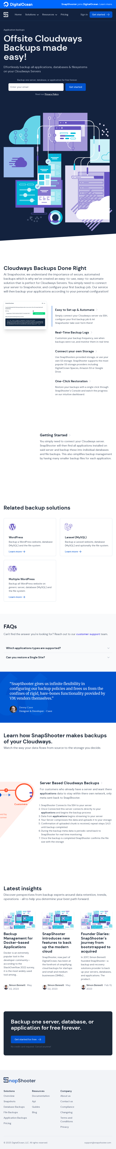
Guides (36, 1106)
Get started (101, 14)
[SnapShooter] (18, 4)
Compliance (67, 1106)
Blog (34, 1112)
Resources (49, 14)
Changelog (66, 1112)
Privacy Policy (52, 94)
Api (34, 1101)
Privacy (64, 1126)
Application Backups (15, 1117)
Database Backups (14, 1106)
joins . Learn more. (86, 4)
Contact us (66, 1101)
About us (65, 1095)
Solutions (32, 14)
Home (18, 14)
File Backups (11, 1112)
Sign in (84, 14)
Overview (9, 1095)
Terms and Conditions (66, 1119)
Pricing (64, 14)
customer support (88, 634)
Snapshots (9, 1101)
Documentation (41, 1095)
